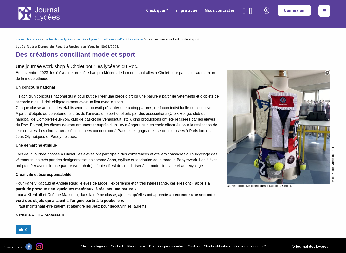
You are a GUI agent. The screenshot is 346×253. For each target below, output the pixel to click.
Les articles (135, 39)
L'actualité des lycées (58, 39)
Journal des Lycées (28, 39)
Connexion (294, 10)
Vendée (81, 39)
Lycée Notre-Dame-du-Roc (107, 39)
